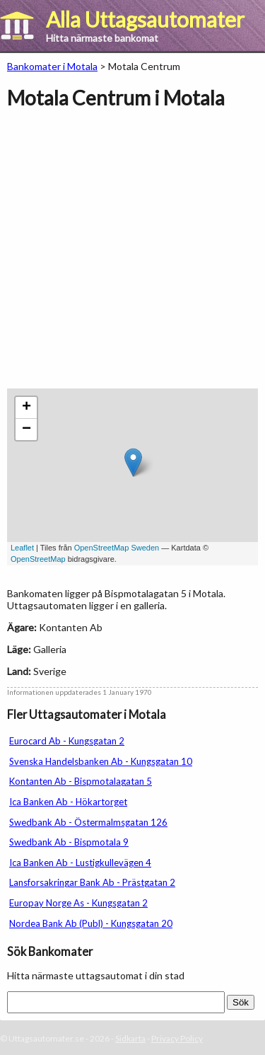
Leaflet (22, 547)
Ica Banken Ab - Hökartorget (68, 801)
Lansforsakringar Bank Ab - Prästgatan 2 (92, 882)
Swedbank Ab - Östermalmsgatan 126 (88, 822)
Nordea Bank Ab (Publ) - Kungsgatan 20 (90, 923)
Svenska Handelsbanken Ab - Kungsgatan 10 (100, 761)
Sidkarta (130, 1038)
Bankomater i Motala (52, 66)
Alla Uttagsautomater (145, 19)
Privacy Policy (177, 1038)
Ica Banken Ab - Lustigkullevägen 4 (80, 862)
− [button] (26, 429)
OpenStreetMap (38, 559)
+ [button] (26, 407)
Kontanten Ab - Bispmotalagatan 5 (80, 781)
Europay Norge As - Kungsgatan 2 (78, 903)
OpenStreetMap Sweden (116, 547)
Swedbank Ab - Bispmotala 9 (69, 842)
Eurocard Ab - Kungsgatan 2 (66, 740)
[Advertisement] (132, 255)
